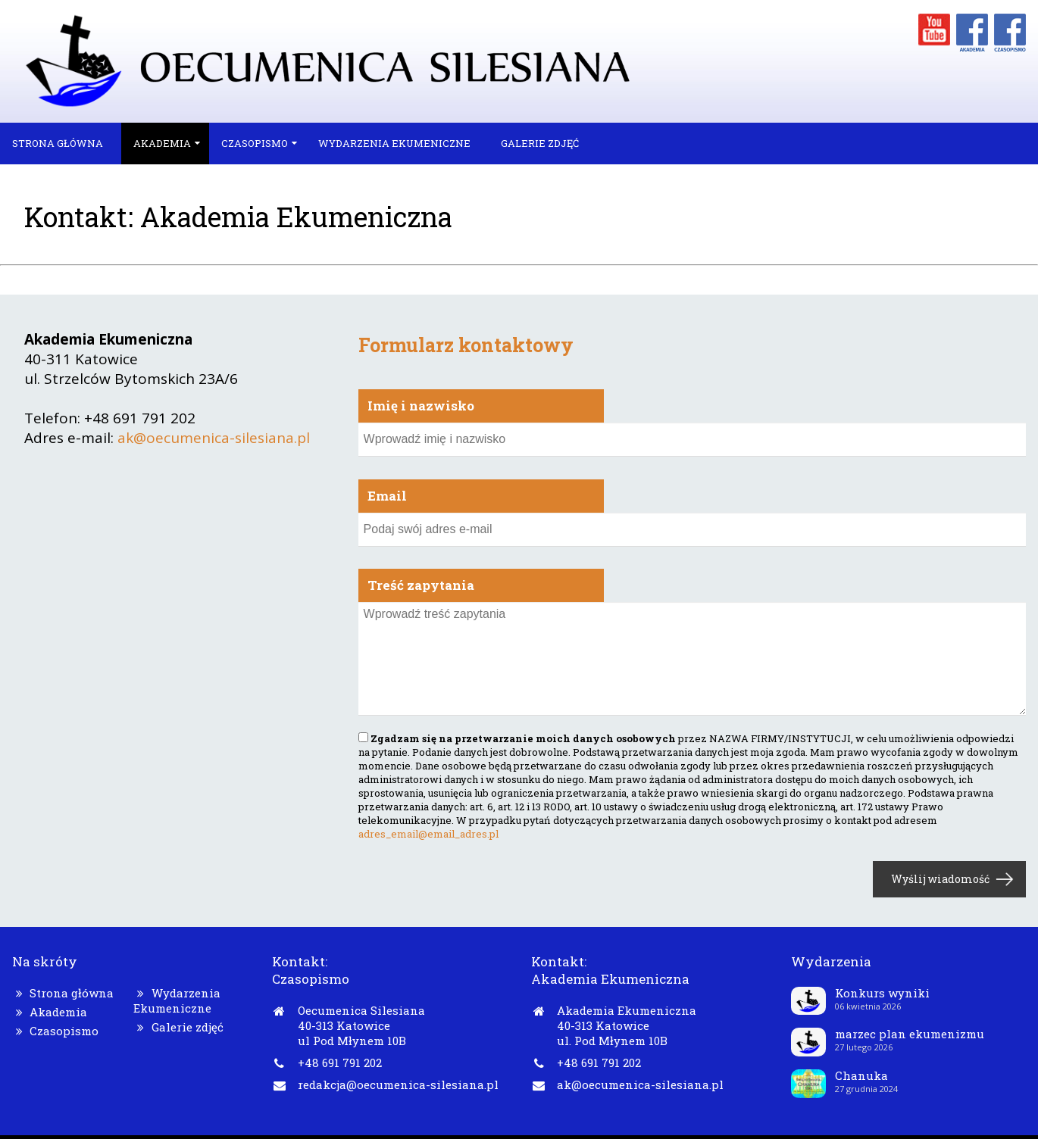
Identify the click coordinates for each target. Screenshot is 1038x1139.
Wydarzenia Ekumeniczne (394, 143)
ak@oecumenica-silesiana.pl (213, 438)
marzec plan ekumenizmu (909, 1033)
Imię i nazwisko (420, 405)
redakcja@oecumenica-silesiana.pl (398, 1084)
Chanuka (861, 1075)
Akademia (162, 143)
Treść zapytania (420, 585)
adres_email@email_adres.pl (428, 834)
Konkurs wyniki (882, 992)
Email (387, 495)
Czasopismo (254, 143)
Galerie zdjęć (540, 143)
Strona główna (57, 143)
